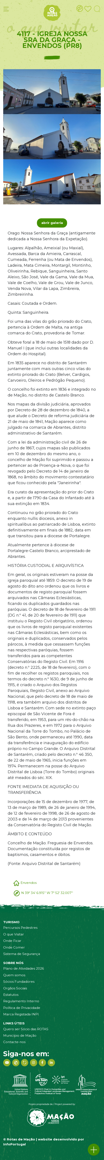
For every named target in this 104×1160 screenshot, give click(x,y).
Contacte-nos (14, 1042)
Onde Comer (14, 947)
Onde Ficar (12, 941)
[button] (94, 1150)
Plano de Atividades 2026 (23, 968)
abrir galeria (52, 223)
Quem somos (14, 975)
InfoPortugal (14, 1144)
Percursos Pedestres (20, 928)
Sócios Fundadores (18, 981)
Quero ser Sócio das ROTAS (25, 1029)
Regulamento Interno (21, 1001)
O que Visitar (13, 934)
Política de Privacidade (21, 1008)
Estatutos (10, 995)
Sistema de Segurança (21, 954)
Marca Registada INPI (21, 1014)
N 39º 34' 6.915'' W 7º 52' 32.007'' (47, 893)
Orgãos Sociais (15, 988)
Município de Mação (19, 1035)
